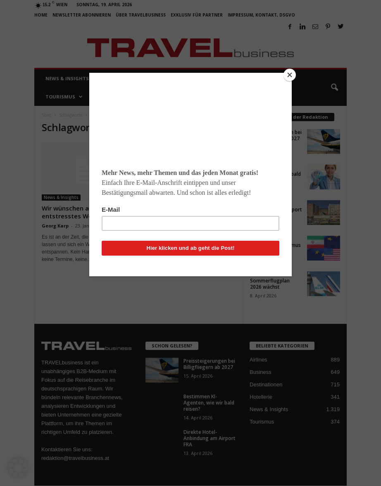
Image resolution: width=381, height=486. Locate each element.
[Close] (289, 75)
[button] (18, 468)
